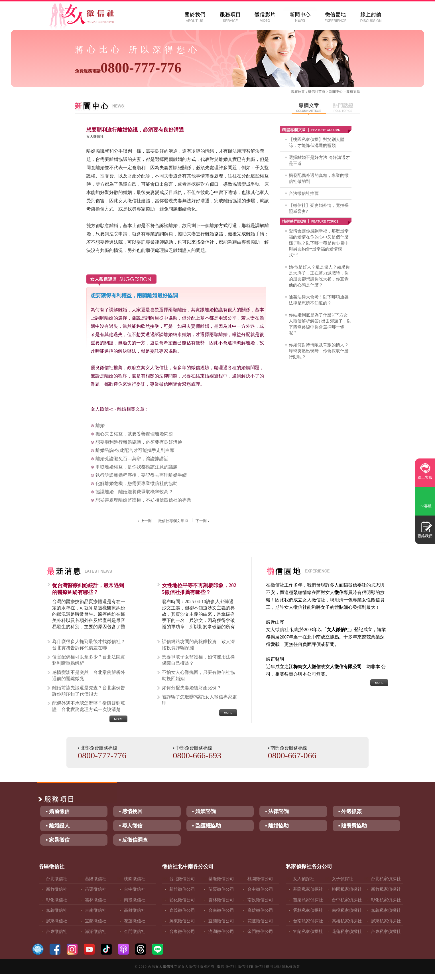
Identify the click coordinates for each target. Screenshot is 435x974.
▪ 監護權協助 (206, 825)
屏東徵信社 (56, 921)
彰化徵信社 (56, 900)
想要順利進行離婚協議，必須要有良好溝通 (138, 442)
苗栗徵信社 (95, 889)
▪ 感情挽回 (131, 811)
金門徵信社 (134, 931)
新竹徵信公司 (182, 889)
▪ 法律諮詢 (277, 811)
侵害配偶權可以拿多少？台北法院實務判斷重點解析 (88, 660)
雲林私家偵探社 (308, 910)
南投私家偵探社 (347, 910)
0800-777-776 (128, 68)
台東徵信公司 (182, 931)
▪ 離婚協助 (277, 825)
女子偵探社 (342, 878)
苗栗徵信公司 (221, 889)
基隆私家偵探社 (308, 889)
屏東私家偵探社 (386, 921)
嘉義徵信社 (56, 910)
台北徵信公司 (182, 878)
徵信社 (313, 92)
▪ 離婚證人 (58, 825)
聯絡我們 (425, 536)
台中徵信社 (134, 889)
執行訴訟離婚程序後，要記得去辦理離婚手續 (141, 475)
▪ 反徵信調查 (133, 840)
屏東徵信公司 (182, 921)
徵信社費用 (264, 967)
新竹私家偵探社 (386, 889)
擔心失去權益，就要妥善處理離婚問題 (134, 433)
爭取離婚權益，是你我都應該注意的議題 (136, 466)
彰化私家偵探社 (386, 900)
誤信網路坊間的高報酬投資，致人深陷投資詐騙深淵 (198, 644)
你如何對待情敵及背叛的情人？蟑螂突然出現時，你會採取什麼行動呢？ (319, 351)
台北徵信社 (56, 878)
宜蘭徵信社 (95, 921)
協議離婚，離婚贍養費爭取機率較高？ (134, 491)
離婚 (100, 425)
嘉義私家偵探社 (386, 910)
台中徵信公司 (260, 889)
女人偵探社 (303, 878)
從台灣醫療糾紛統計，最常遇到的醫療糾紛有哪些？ (88, 589)
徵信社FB (246, 967)
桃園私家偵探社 (347, 889)
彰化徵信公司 (182, 900)
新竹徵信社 (56, 889)
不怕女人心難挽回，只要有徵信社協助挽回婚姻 (198, 675)
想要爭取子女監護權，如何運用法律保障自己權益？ (198, 660)
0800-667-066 (292, 755)
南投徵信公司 (260, 900)
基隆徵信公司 (221, 878)
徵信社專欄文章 (173, 521)
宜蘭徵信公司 (221, 921)
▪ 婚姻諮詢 (204, 811)
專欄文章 (353, 92)
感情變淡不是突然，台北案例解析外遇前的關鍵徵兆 (88, 675)
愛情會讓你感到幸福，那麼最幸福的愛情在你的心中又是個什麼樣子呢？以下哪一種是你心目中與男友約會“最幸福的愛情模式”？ (319, 243)
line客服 (425, 506)
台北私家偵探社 (386, 878)
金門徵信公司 (260, 931)
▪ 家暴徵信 (58, 840)
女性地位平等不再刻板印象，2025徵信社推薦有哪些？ (199, 589)
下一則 (203, 521)
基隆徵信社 (95, 878)
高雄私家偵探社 (347, 921)
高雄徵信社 (134, 910)
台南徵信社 (95, 910)
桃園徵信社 (134, 878)
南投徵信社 (134, 900)
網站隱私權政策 (287, 967)
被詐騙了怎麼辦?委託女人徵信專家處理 (199, 700)
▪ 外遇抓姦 (350, 811)
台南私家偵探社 (308, 921)
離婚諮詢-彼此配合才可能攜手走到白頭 (134, 450)
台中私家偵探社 (347, 900)
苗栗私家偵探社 (308, 900)
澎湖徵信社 (95, 931)
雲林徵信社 (95, 900)
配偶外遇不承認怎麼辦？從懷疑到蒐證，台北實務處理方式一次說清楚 (88, 706)
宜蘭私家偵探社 (308, 931)
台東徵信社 (56, 931)
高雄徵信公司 (260, 910)
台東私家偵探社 (386, 931)
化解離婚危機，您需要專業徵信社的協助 (136, 483)
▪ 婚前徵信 (58, 811)
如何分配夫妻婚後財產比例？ (191, 687)
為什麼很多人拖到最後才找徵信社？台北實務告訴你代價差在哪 (88, 644)
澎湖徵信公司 (221, 931)
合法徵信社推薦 (304, 193)
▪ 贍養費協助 (352, 825)
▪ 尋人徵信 (131, 825)
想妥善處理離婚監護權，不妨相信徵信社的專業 (143, 500)
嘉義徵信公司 (182, 910)
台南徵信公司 (221, 910)
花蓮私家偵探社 (347, 931)
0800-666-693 (197, 755)
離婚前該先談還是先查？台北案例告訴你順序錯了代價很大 (88, 690)
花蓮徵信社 (134, 921)
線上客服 (425, 477)
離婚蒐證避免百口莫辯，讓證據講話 (131, 458)
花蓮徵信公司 (260, 921)
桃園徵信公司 (260, 878)
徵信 (220, 967)
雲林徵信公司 (221, 900)
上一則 (144, 521)
